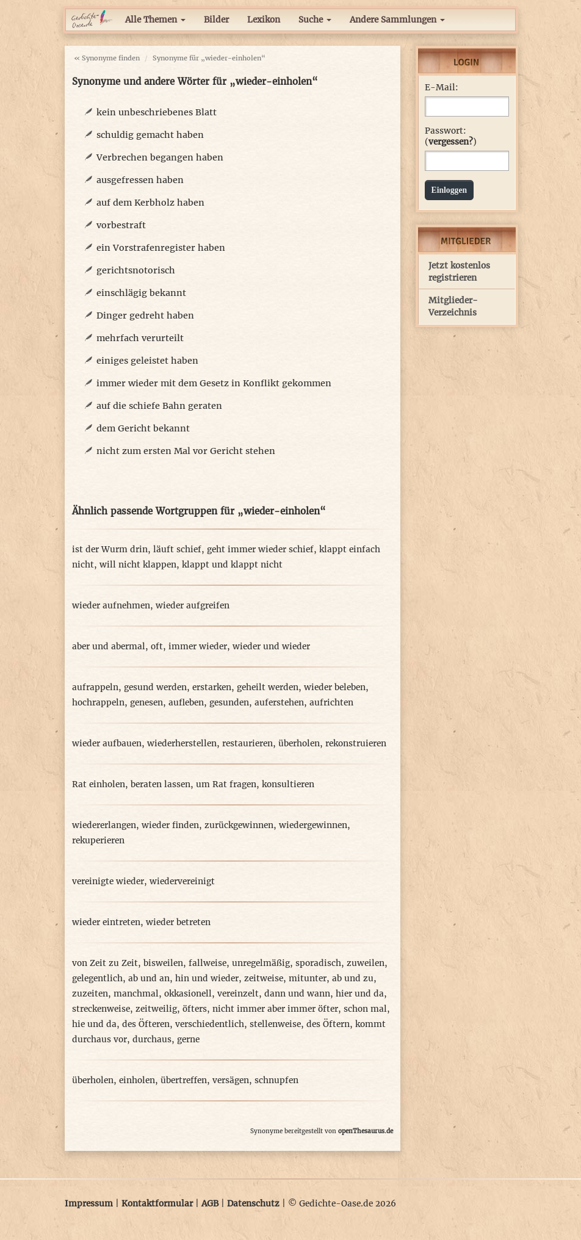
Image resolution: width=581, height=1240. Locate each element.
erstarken (211, 687)
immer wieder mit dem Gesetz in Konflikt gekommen (213, 383)
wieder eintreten (106, 922)
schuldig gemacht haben (150, 134)
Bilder (216, 20)
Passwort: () (451, 136)
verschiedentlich (209, 1024)
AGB (209, 1204)
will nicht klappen (137, 565)
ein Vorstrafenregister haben (160, 247)
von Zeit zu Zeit (105, 963)
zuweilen (365, 963)
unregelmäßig (261, 963)
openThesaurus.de (365, 1131)
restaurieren (247, 743)
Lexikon (263, 20)
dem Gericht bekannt (143, 428)
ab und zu (353, 978)
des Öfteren (146, 1024)
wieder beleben (335, 687)
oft (157, 646)
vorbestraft (121, 225)
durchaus (151, 1039)
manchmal (136, 994)
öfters (194, 1009)
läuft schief (177, 549)
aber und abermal (108, 646)
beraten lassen (160, 784)
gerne (188, 1039)
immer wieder (197, 646)
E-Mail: (441, 87)
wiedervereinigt (182, 881)
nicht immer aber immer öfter (275, 1009)
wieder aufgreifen (192, 605)
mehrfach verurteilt (140, 338)
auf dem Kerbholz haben (150, 202)
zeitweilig (156, 1009)
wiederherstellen (182, 743)
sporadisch (318, 963)
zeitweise (263, 978)
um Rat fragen (226, 784)
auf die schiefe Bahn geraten (159, 405)
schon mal (365, 1009)
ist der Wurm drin (110, 549)
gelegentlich (97, 978)
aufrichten (331, 703)
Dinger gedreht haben (145, 315)
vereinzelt (238, 994)
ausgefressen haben (140, 180)
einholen (137, 1080)
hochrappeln (98, 703)
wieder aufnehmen (111, 605)
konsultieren (288, 784)
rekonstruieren (355, 743)
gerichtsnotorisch (135, 270)
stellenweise (275, 1024)
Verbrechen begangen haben (159, 157)
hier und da (360, 994)
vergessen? (450, 142)
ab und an (149, 978)
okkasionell (188, 994)
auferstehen (279, 703)
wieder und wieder (271, 646)
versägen (230, 1080)
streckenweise (101, 1009)
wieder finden (170, 825)
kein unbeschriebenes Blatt (156, 112)
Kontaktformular (157, 1204)
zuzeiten (90, 994)
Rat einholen (98, 784)
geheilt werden (267, 687)
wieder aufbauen (107, 743)
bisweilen (163, 963)
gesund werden (155, 687)
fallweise (207, 963)
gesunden (229, 703)
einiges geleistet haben (147, 360)
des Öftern (328, 1024)
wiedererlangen (104, 825)
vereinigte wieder (108, 881)
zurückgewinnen (238, 825)
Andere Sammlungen (397, 20)
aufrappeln (95, 687)
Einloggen (449, 190)
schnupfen (276, 1080)
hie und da (94, 1024)
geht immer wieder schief (260, 549)
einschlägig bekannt (141, 292)
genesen (146, 703)
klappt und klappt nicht (232, 565)
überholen (299, 743)
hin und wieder (207, 978)
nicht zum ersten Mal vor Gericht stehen (185, 450)
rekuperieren (98, 840)
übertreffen (184, 1080)
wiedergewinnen (313, 825)
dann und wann (297, 994)
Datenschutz (253, 1204)
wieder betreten (178, 922)
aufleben (186, 703)
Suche (314, 20)
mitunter (308, 978)
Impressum (89, 1204)
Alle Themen (155, 20)
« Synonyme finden (107, 58)
